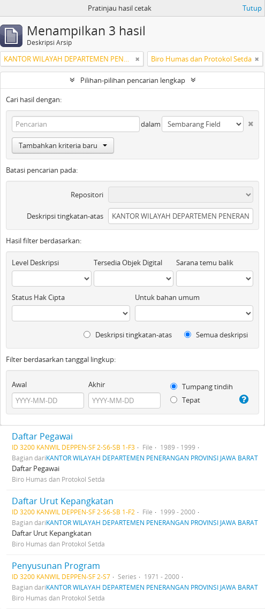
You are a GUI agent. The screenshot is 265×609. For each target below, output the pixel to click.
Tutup (252, 8)
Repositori (87, 194)
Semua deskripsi (216, 335)
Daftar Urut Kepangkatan (62, 501)
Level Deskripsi (35, 262)
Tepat (185, 400)
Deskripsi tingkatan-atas (65, 216)
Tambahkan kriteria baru (63, 145)
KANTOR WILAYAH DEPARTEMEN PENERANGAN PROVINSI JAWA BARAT (152, 457)
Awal (19, 384)
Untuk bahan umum (167, 297)
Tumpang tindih (201, 386)
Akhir (96, 384)
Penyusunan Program (56, 566)
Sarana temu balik (204, 262)
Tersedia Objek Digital (128, 262)
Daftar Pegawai (42, 436)
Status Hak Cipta (38, 297)
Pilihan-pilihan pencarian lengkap (132, 80)
